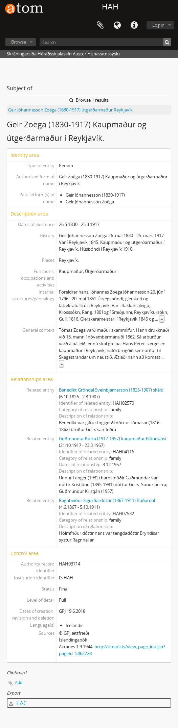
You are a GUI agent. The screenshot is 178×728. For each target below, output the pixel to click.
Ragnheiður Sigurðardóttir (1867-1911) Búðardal (107, 500)
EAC (18, 703)
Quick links (134, 25)
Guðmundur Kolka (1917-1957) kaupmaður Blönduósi (112, 438)
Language (117, 25)
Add (18, 682)
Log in (158, 25)
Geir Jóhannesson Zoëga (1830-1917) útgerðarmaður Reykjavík (70, 110)
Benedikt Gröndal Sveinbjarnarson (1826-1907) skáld (111, 390)
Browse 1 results (89, 100)
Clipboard (100, 25)
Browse (18, 42)
